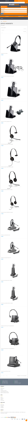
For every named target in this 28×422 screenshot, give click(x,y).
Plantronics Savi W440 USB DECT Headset (6, 280)
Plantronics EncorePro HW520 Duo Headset (6, 189)
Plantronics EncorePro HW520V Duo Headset (7, 212)
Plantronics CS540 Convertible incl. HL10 (6, 121)
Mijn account (2, 404)
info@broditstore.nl (21, 16)
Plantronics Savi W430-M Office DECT (6, 257)
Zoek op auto (4, 6)
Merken (2, 397)
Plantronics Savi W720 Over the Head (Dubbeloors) (7, 348)
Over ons (2, 389)
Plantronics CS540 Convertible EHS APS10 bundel (7, 98)
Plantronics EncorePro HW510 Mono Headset (7, 144)
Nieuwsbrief (2, 407)
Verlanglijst (2, 406)
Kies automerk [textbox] (3, 8)
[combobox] (14, 8)
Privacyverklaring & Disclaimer (4, 391)
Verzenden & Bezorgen (3, 390)
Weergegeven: (24, 31)
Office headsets (5, 21)
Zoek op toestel (24, 6)
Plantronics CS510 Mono (4, 53)
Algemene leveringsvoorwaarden (5, 392)
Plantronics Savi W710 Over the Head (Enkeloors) (7, 325)
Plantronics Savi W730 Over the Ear (5, 371)
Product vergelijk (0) (3, 27)
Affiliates (2, 399)
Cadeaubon (2, 398)
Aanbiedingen (2, 400)
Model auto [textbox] (2, 10)
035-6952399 (7, 16)
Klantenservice (2, 388)
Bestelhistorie (2, 405)
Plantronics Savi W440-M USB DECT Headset (7, 303)
